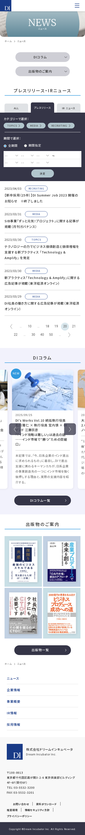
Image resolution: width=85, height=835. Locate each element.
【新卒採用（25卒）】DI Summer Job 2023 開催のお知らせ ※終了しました (41, 198)
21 (74, 326)
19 (56, 326)
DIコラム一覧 (40, 500)
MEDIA (34, 125)
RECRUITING (59, 125)
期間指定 (35, 145)
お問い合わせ (21, 804)
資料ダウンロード (46, 804)
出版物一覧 (40, 650)
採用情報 (13, 724)
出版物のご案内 (40, 71)
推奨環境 (12, 810)
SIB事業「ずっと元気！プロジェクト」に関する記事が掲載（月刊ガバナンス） (42, 224)
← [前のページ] (11, 327)
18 (47, 326)
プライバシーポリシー (19, 816)
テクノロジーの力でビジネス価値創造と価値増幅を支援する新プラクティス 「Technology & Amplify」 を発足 (42, 252)
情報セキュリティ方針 (37, 810)
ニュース (13, 678)
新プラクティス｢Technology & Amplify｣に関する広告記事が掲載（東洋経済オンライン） (42, 280)
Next (70, 429)
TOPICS (12, 125)
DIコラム (40, 57)
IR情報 (12, 713)
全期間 (13, 145)
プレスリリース (42, 107)
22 (15, 334)
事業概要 (13, 701)
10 (30, 326)
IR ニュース (68, 108)
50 (51, 334)
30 (33, 334)
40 (42, 334)
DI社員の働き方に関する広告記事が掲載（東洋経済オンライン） (42, 306)
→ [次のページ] (69, 335)
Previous (15, 429)
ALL (16, 108)
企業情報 (13, 690)
